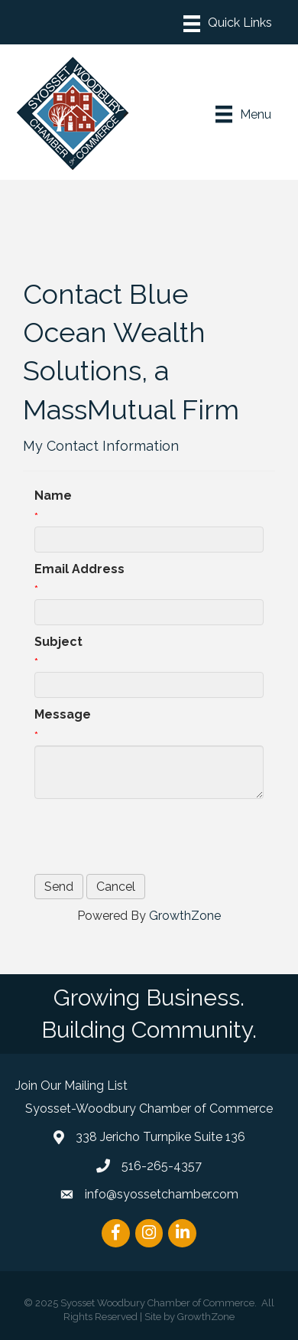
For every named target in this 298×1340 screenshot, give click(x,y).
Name (53, 495)
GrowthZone (185, 915)
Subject (58, 641)
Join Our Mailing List (71, 1085)
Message (62, 714)
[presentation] (150, 836)
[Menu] (228, 24)
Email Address (79, 569)
